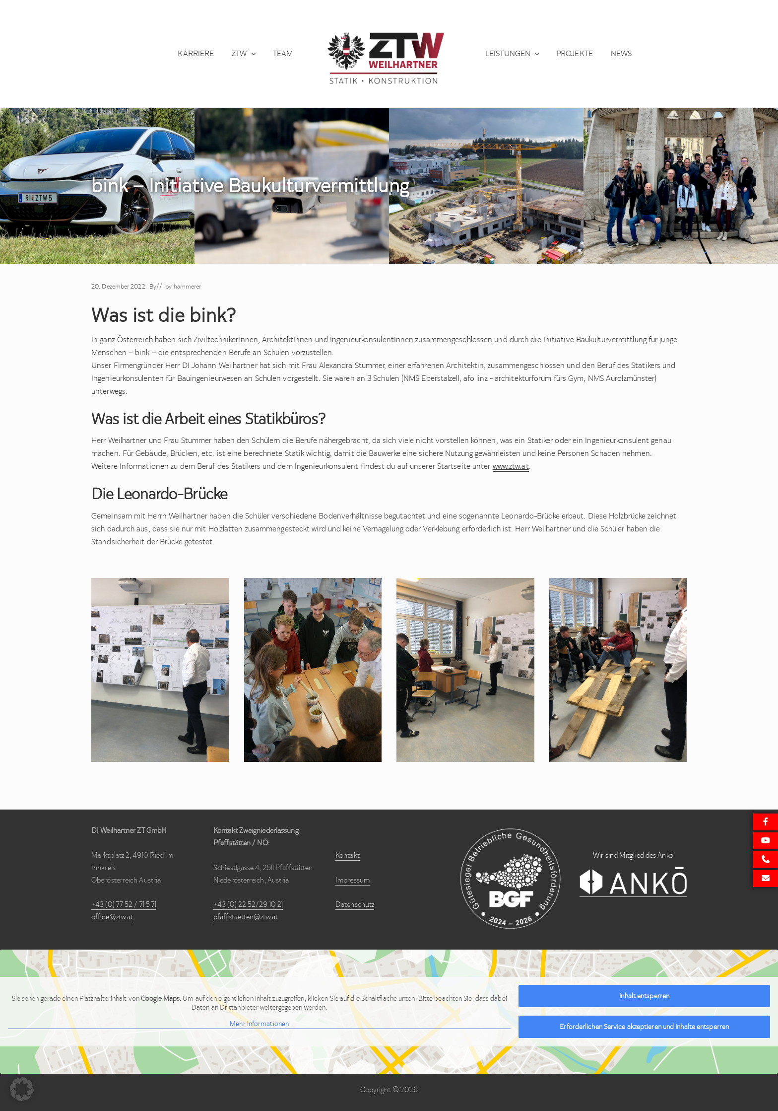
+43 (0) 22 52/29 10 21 (248, 904)
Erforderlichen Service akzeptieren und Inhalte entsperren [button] (644, 1026)
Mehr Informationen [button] (259, 1024)
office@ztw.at (112, 917)
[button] (22, 1089)
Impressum (352, 880)
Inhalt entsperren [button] (644, 995)
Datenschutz (354, 904)
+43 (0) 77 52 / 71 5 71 (123, 904)
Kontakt (347, 855)
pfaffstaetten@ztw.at (245, 917)
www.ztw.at (511, 466)
